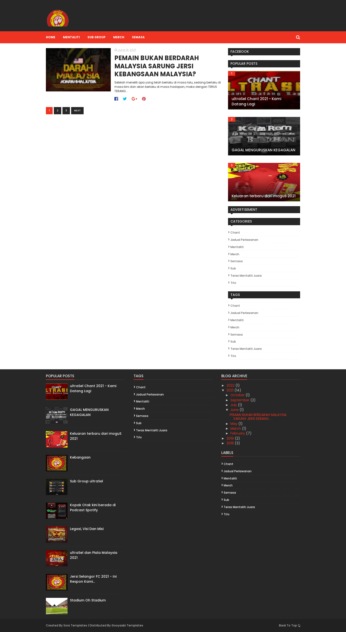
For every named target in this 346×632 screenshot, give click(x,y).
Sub (233, 268)
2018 (231, 443)
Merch (118, 37)
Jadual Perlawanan (244, 240)
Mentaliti (71, 37)
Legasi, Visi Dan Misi (87, 528)
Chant (235, 232)
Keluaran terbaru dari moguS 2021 (264, 195)
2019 (231, 438)
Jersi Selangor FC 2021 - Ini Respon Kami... (93, 579)
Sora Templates (75, 625)
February (238, 433)
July (234, 404)
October (238, 395)
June (235, 409)
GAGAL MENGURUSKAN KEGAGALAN (263, 150)
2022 (231, 385)
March (236, 428)
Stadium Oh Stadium (88, 600)
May (234, 423)
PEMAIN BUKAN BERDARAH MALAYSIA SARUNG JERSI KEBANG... (258, 416)
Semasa (138, 37)
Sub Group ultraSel (86, 481)
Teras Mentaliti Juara (246, 276)
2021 (231, 390)
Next (77, 110)
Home (50, 37)
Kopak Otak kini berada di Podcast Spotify (93, 507)
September (240, 400)
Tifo (233, 283)
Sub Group (96, 37)
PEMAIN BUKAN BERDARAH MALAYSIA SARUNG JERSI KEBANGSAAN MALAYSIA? (156, 66)
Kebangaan (80, 457)
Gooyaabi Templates (127, 625)
